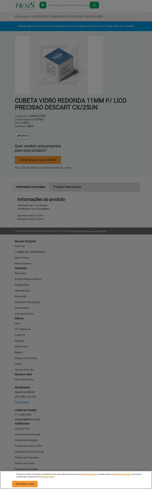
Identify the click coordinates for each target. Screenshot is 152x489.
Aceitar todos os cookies (24, 484)
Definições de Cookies (122, 474)
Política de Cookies (89, 474)
